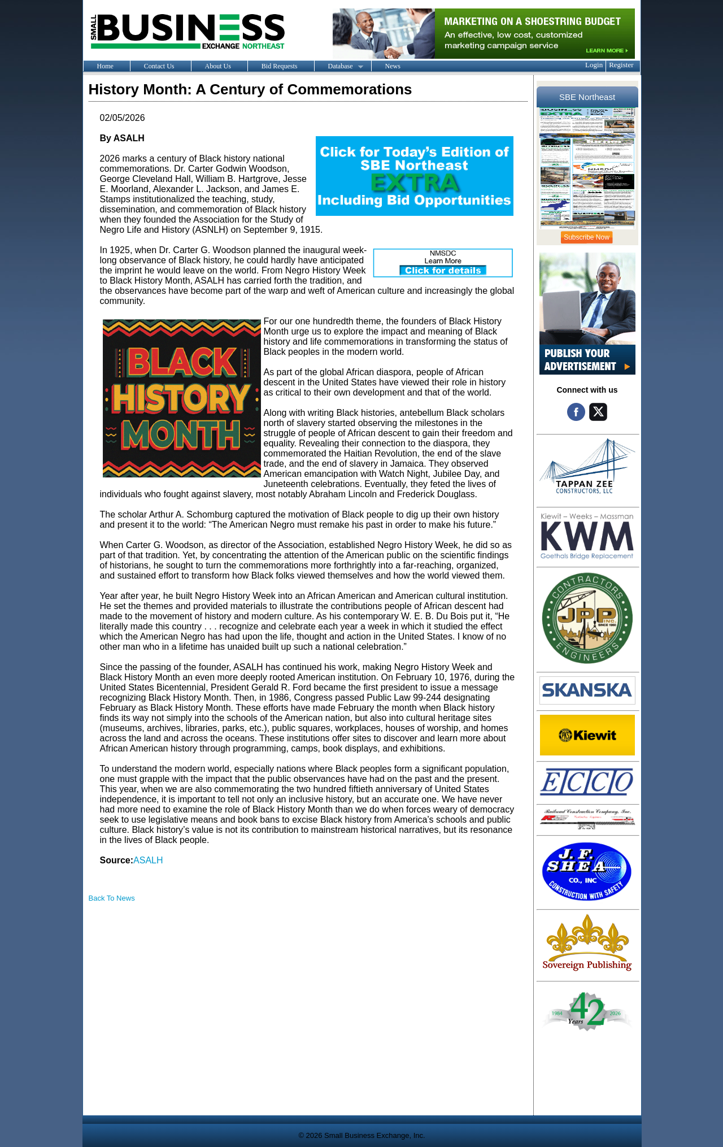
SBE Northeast (587, 97)
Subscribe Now (586, 237)
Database (338, 66)
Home (105, 66)
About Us (218, 66)
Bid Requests (280, 66)
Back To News (112, 898)
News (392, 66)
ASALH (148, 860)
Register (621, 64)
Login (594, 64)
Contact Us (159, 66)
